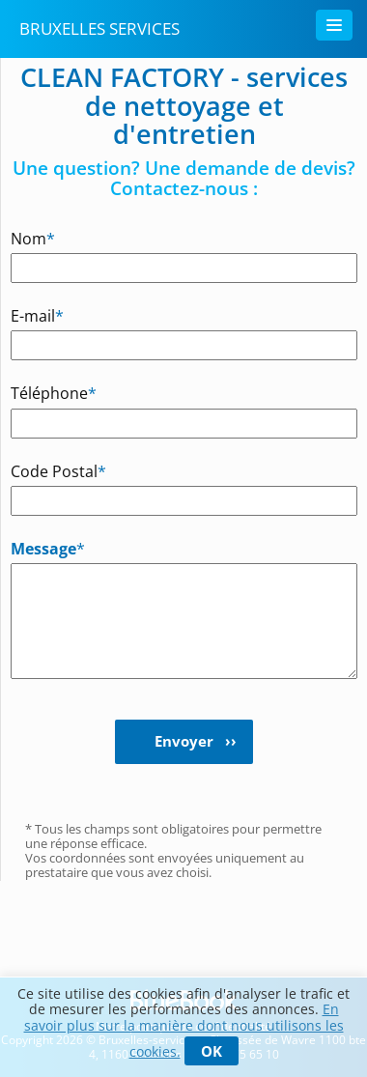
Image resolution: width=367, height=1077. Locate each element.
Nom (33, 238)
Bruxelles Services (99, 28)
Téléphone (40, 393)
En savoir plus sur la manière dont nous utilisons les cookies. (184, 1030)
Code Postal (40, 471)
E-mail (37, 315)
